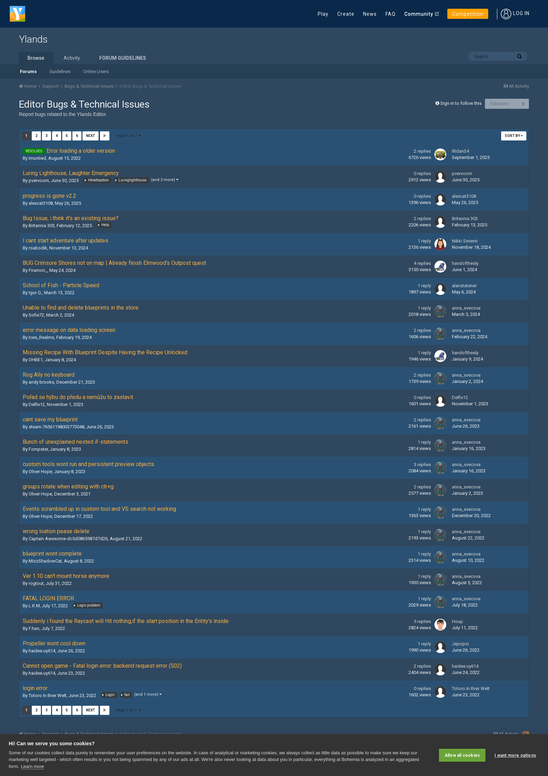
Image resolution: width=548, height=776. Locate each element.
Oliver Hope (40, 471)
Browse (36, 58)
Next (90, 136)
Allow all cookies (462, 755)
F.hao (34, 628)
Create (345, 14)
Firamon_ (38, 270)
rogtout (36, 583)
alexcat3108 (41, 203)
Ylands (33, 39)
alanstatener (464, 285)
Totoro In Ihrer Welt (47, 695)
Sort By (514, 136)
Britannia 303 (42, 225)
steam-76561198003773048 (56, 426)
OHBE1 (36, 359)
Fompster (38, 449)
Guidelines (60, 71)
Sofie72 (36, 315)
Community (418, 14)
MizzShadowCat (45, 561)
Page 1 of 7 (128, 135)
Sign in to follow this (461, 103)
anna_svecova (466, 308)
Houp (457, 621)
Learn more (32, 766)
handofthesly (465, 263)
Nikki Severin (465, 241)
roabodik (38, 248)
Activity (72, 58)
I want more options (515, 755)
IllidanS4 (460, 151)
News (370, 14)
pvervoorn (39, 180)
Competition (467, 14)
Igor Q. (35, 292)
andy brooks (41, 382)
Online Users (96, 71)
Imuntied (37, 158)
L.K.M (34, 605)
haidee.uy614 (42, 650)
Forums (28, 71)
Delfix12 (37, 404)
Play (323, 14)
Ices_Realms (41, 337)
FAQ (390, 14)
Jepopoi (460, 643)
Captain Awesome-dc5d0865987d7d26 (68, 538)
